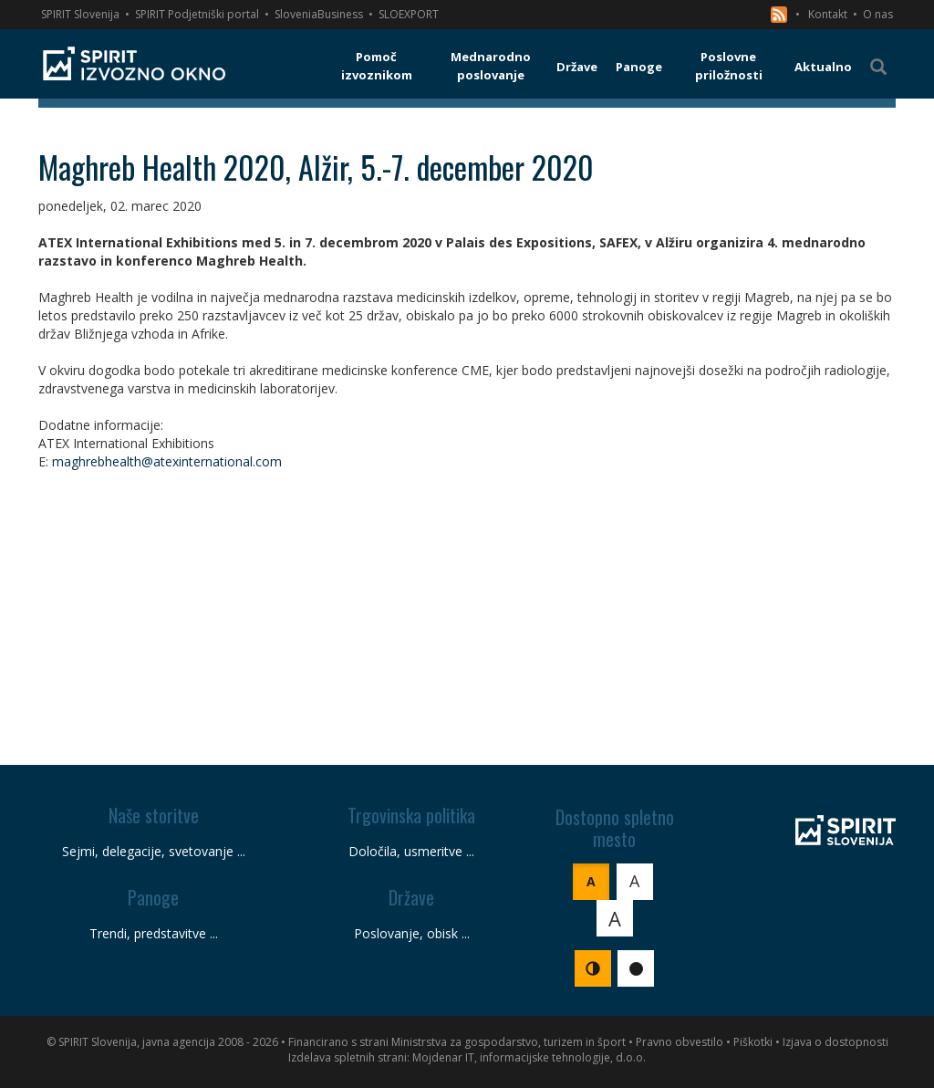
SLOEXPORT (409, 14)
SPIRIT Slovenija (80, 14)
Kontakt (827, 14)
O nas (878, 14)
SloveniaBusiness (319, 14)
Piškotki (753, 1042)
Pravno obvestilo (679, 1042)
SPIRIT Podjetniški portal (197, 14)
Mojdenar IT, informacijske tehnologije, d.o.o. (529, 1057)
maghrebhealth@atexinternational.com (167, 461)
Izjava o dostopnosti (835, 1042)
